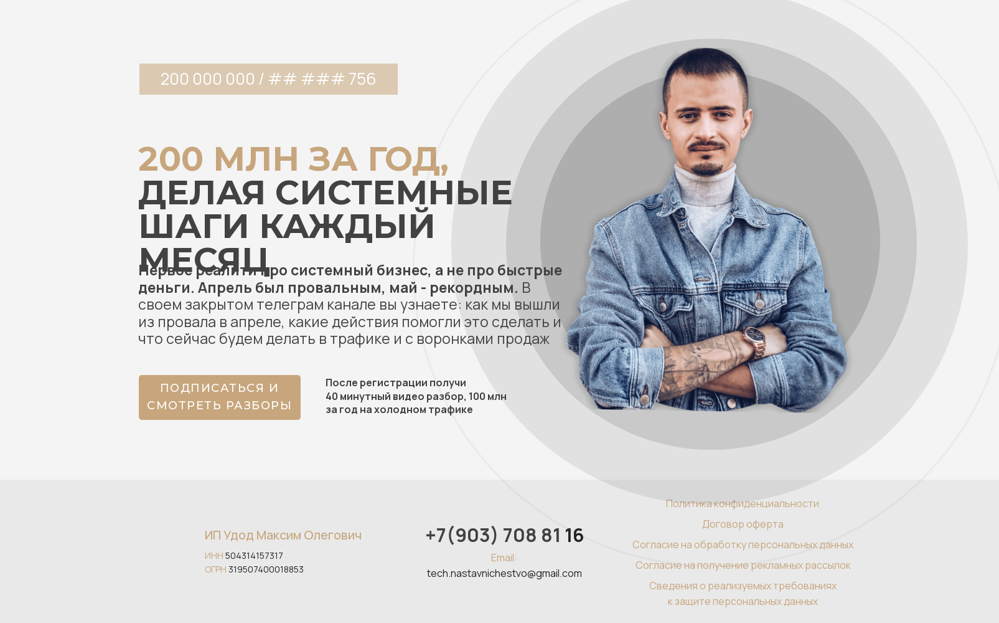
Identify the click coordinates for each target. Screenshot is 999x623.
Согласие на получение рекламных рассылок (743, 565)
